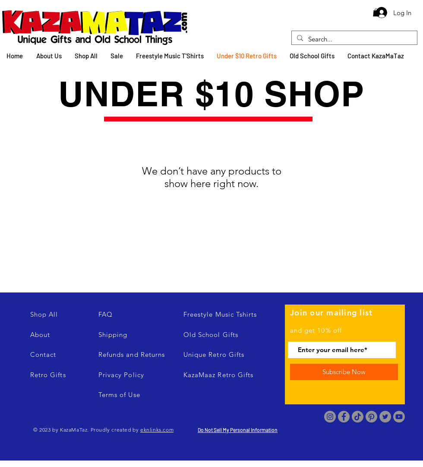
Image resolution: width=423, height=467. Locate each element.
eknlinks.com (157, 429)
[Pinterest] (371, 417)
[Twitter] (385, 417)
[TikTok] (357, 417)
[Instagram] (330, 417)
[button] (376, 12)
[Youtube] (399, 417)
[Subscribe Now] (344, 372)
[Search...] (353, 39)
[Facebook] (344, 417)
